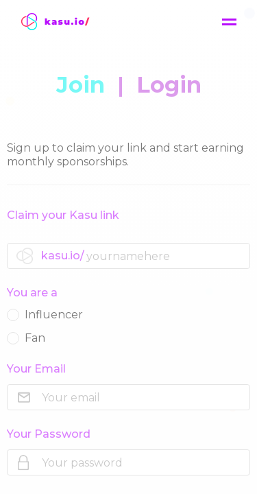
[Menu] (229, 22)
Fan (26, 337)
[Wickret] (62, 22)
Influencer (45, 314)
